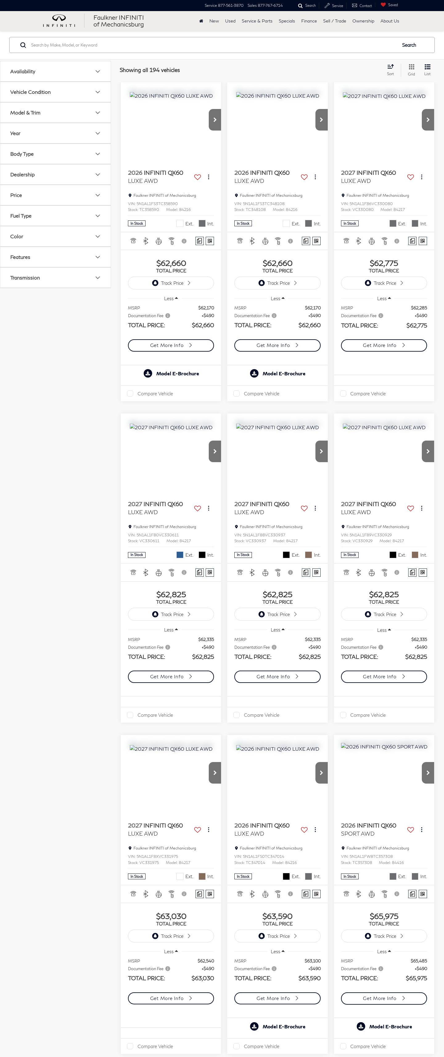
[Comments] (199, 241)
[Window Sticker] (210, 241)
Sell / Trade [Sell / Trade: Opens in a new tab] (334, 20)
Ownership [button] (363, 20)
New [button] (214, 20)
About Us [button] (389, 20)
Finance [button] (309, 20)
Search (409, 45)
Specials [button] (287, 20)
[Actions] (208, 176)
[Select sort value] (392, 70)
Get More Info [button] (167, 345)
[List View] (427, 70)
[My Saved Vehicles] (388, 4)
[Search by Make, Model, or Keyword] (213, 45)
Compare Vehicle (155, 393)
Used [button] (230, 20)
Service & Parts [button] (257, 20)
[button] (215, 120)
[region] (171, 320)
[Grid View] (410, 70)
